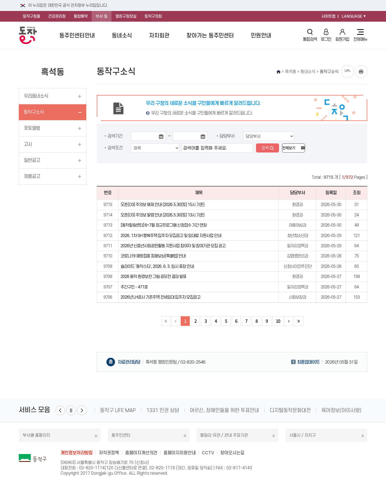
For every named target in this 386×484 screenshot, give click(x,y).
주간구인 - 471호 (134, 286)
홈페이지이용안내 (180, 452)
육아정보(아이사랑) (341, 410)
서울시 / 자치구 (302, 435)
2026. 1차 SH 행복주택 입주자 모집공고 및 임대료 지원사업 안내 (171, 235)
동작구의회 (153, 16)
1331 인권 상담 (162, 410)
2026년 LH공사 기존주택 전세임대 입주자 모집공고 (160, 297)
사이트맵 (328, 16)
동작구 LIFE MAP (118, 410)
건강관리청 (57, 16)
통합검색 (310, 35)
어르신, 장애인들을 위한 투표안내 (224, 410)
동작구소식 (34, 112)
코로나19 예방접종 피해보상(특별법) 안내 (153, 255)
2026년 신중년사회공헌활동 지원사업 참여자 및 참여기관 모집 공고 (173, 245)
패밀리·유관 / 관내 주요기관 (224, 435)
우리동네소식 (36, 96)
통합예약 (81, 16)
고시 (28, 144)
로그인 (326, 35)
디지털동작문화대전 (290, 410)
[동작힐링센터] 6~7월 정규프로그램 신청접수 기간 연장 (164, 225)
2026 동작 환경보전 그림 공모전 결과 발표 (153, 276)
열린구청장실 (126, 16)
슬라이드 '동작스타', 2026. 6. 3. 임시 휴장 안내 (157, 266)
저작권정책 (109, 452)
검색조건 (115, 147)
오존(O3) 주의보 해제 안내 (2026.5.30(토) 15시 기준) (162, 204)
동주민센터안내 (77, 35)
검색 (265, 148)
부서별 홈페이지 (36, 435)
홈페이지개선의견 (141, 452)
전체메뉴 (360, 35)
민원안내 (261, 35)
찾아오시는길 (232, 452)
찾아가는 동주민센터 (210, 35)
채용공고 (32, 176)
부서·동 (101, 16)
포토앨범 (32, 128)
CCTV (208, 452)
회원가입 (342, 35)
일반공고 (32, 160)
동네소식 (122, 35)
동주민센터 (121, 435)
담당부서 (227, 136)
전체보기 (288, 148)
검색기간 (115, 136)
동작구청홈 (31, 16)
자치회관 (159, 35)
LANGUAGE (352, 16)
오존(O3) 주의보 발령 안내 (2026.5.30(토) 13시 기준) (162, 215)
